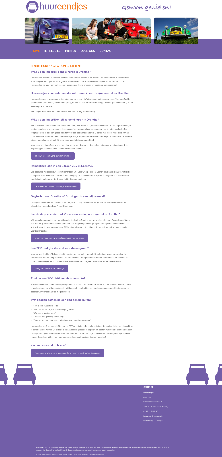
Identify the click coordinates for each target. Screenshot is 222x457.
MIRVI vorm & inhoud (65, 454)
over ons (88, 51)
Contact (106, 51)
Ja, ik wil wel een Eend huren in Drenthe (53, 156)
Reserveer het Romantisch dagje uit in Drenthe (55, 186)
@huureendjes (157, 416)
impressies (52, 51)
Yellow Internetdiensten (96, 454)
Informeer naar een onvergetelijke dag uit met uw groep (59, 238)
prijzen (70, 51)
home (36, 51)
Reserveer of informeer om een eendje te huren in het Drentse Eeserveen (67, 353)
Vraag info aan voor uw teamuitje (49, 268)
